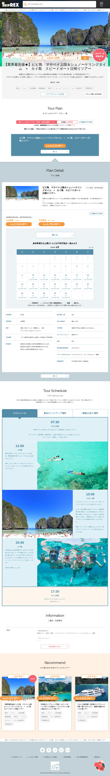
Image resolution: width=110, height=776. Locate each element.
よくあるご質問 (33, 757)
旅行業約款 (67, 757)
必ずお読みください (55, 646)
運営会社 (97, 757)
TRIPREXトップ (17, 757)
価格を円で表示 (87, 122)
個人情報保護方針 (82, 757)
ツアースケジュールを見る (55, 94)
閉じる (55, 151)
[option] (18, 703)
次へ (90, 247)
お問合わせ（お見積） (51, 757)
